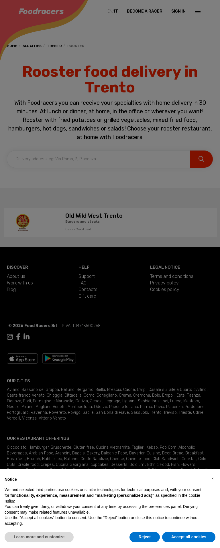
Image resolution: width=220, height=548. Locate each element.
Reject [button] (145, 537)
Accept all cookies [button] (188, 537)
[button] (212, 478)
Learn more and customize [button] (39, 537)
